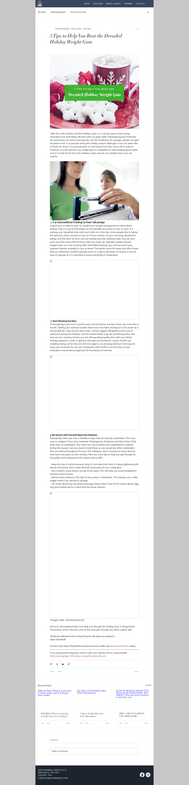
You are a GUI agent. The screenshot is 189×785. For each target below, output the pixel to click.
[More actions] (137, 28)
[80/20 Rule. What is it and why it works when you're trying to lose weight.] (55, 699)
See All (148, 685)
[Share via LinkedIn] (63, 664)
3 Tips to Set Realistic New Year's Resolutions (92, 715)
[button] (148, 12)
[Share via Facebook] (51, 664)
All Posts (42, 12)
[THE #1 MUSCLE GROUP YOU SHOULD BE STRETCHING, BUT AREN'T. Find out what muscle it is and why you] (133, 699)
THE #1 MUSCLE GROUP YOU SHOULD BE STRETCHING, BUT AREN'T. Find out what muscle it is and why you (133, 715)
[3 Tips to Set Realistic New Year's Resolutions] (94, 699)
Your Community (78, 12)
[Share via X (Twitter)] (57, 664)
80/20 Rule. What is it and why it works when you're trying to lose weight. (54, 715)
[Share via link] (69, 664)
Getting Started (58, 12)
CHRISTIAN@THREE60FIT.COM (53, 778)
